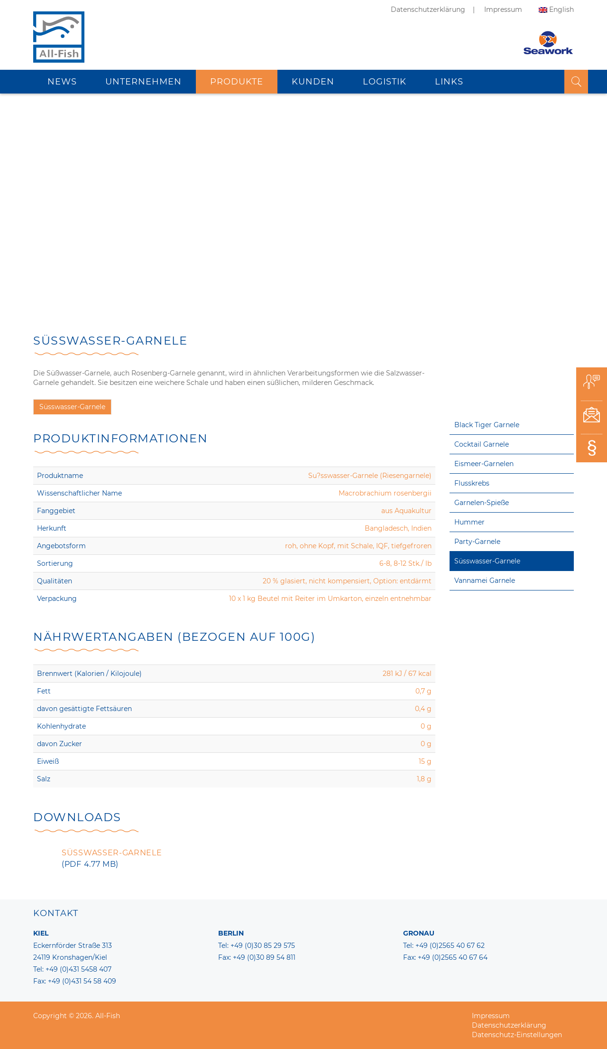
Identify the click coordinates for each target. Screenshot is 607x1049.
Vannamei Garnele (484, 580)
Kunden (313, 80)
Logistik (384, 80)
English (561, 9)
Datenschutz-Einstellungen (517, 1034)
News (62, 80)
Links (449, 80)
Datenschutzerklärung (428, 9)
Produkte (236, 80)
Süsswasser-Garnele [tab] (72, 407)
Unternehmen (143, 80)
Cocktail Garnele (481, 444)
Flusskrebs (471, 483)
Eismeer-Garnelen (484, 463)
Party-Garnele (477, 541)
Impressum (503, 9)
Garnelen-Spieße (481, 502)
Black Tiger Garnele (486, 425)
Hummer (469, 522)
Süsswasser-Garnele (487, 561)
